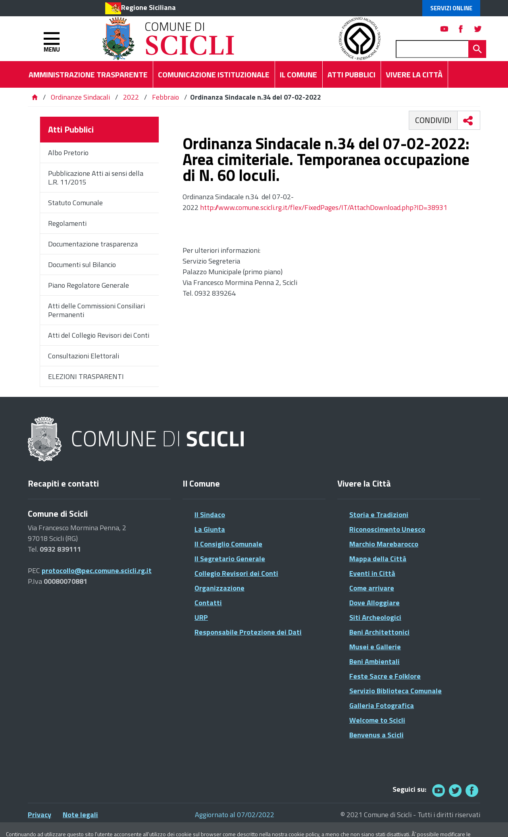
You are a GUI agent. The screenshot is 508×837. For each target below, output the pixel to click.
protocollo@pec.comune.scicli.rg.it (97, 570)
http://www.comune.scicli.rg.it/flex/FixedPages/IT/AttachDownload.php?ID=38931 (323, 207)
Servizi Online (451, 8)
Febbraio (165, 97)
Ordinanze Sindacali (81, 97)
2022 (131, 97)
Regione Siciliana (148, 7)
